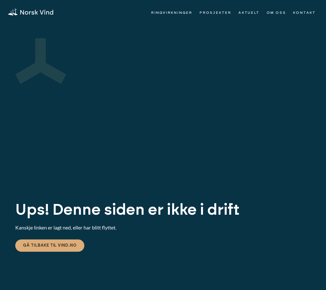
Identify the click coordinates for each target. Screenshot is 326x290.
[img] (30, 12)
